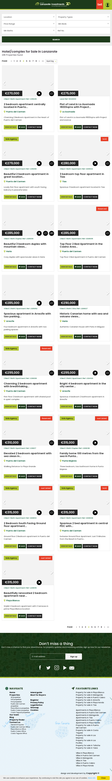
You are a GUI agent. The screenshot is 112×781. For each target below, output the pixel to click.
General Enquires (17, 724)
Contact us (15, 722)
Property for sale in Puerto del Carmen (87, 726)
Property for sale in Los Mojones (86, 736)
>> (43, 61)
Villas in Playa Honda (85, 765)
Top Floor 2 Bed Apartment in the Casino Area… (81, 245)
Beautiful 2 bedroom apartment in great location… (26, 175)
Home (12, 692)
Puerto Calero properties (20, 710)
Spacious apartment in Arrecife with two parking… (27, 315)
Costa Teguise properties (20, 712)
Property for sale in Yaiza (87, 747)
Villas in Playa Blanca (85, 752)
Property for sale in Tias (86, 704)
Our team (14, 714)
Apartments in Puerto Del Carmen (91, 712)
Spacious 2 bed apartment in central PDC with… (84, 524)
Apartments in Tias (84, 717)
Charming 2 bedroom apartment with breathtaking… (25, 385)
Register (34, 699)
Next (52, 83)
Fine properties (16, 701)
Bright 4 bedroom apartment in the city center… (83, 385)
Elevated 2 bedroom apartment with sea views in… (28, 454)
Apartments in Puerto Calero (88, 719)
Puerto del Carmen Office (20, 726)
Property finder (17, 719)
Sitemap (34, 707)
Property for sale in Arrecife (88, 699)
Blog (12, 717)
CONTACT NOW (34, 127)
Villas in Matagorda (84, 757)
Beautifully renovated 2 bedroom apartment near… (25, 594)
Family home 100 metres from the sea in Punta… (82, 454)
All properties (16, 697)
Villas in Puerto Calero (85, 762)
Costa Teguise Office (19, 733)
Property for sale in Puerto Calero (90, 697)
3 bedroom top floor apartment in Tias (82, 175)
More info (91, 778)
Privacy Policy (37, 702)
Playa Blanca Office (18, 729)
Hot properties (16, 699)
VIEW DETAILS (10, 127)
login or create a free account (108, 5)
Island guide (36, 692)
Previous (4, 83)
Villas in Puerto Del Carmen (88, 755)
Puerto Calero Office (18, 731)
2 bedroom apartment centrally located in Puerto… (24, 105)
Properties (15, 694)
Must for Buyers (38, 694)
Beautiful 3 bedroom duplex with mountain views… (25, 245)
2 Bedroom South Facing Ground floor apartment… (25, 524)
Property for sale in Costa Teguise (87, 731)
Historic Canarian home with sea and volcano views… (84, 315)
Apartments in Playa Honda (88, 722)
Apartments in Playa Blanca (88, 709)
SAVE (22, 127)
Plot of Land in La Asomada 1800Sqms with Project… (77, 105)
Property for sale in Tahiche (88, 745)
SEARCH (56, 39)
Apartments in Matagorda (87, 714)
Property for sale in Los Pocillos (86, 741)
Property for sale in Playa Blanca (90, 692)
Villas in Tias (81, 760)
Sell (99, 4)
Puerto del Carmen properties (18, 704)
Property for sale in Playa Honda (90, 702)
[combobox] (83, 17)
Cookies (34, 709)
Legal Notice (36, 704)
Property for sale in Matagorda (89, 694)
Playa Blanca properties (20, 708)
